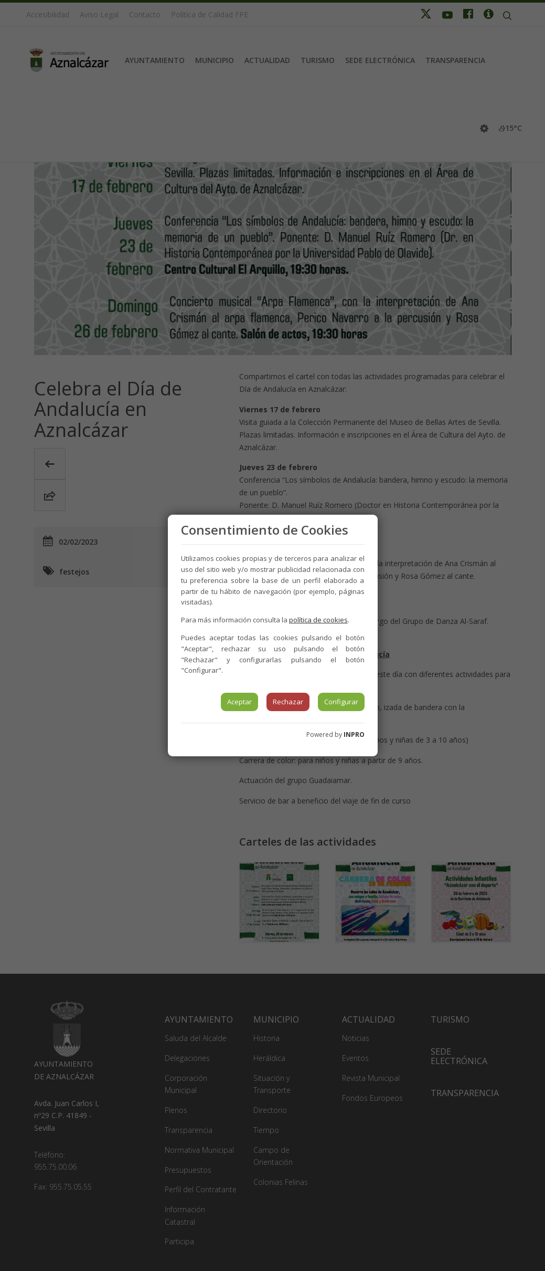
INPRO (354, 734)
